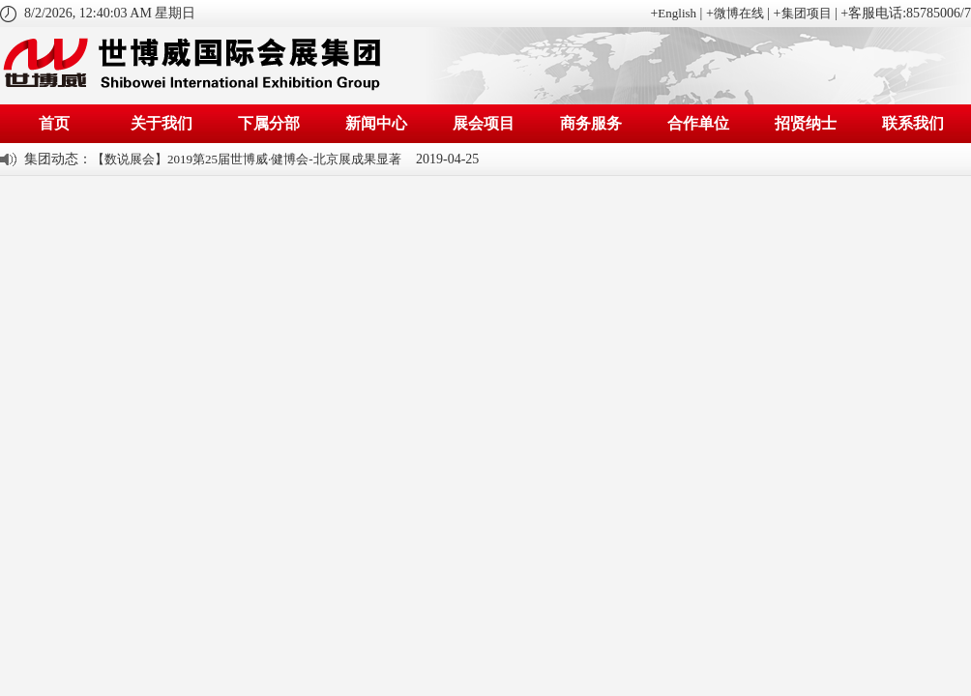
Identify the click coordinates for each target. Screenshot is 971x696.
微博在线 (739, 13)
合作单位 (698, 123)
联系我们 (913, 123)
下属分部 (269, 123)
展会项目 (484, 123)
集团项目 (806, 13)
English (677, 13)
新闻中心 (376, 123)
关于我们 (161, 123)
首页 (54, 123)
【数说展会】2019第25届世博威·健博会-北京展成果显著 (246, 159)
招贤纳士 (806, 123)
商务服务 (591, 123)
